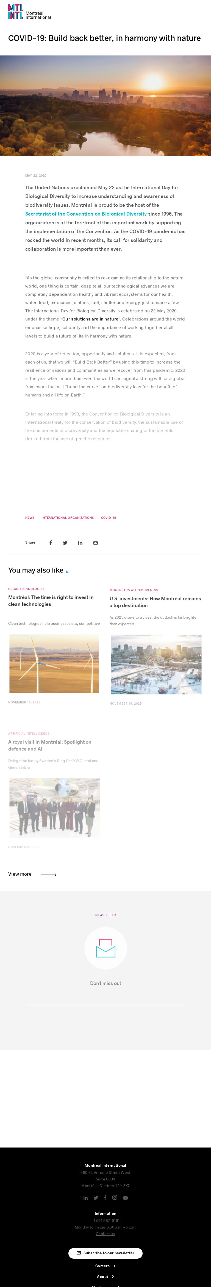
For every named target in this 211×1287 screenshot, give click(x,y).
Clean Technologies (26, 592)
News (29, 519)
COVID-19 (108, 519)
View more (20, 873)
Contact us (105, 1233)
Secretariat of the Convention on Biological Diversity (86, 214)
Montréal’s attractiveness (134, 595)
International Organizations (67, 519)
